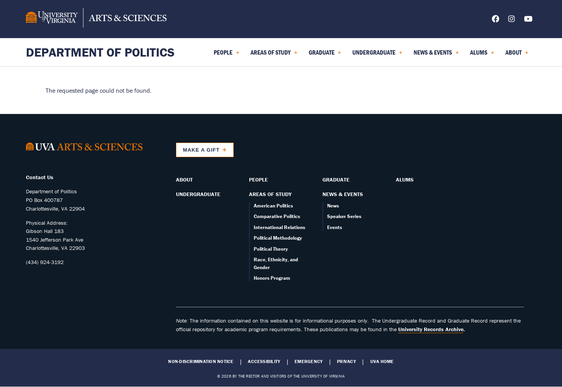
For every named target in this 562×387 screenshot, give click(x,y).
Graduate (336, 179)
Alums (405, 179)
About (184, 179)
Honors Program (272, 278)
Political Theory (271, 249)
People (258, 179)
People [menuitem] (226, 55)
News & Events (342, 194)
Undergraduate (198, 194)
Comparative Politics (277, 216)
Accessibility (264, 361)
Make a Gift (201, 150)
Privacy (346, 361)
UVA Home (382, 361)
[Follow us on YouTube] (528, 20)
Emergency (308, 361)
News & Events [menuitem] (436, 55)
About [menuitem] (516, 55)
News (333, 205)
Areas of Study (270, 194)
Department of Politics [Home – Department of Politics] (100, 52)
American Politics (273, 205)
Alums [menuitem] (482, 55)
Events (334, 227)
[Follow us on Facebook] (495, 20)
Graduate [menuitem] (325, 55)
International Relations (279, 227)
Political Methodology (278, 238)
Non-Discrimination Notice (200, 361)
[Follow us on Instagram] (511, 20)
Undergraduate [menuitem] (377, 55)
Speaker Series (344, 216)
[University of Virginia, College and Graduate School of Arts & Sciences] (96, 19)
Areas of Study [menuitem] (273, 55)
